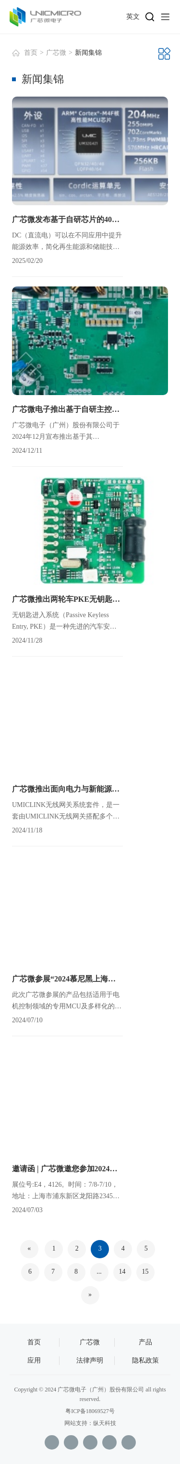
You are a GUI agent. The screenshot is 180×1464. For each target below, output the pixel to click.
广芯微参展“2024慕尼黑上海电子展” (67, 979)
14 (122, 1271)
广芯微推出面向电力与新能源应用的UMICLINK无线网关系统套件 (67, 789)
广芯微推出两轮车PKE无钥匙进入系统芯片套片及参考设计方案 (67, 599)
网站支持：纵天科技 (90, 1423)
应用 (34, 1360)
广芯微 (56, 52)
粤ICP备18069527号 (90, 1411)
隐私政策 (145, 1360)
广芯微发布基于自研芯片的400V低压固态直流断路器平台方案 (67, 219)
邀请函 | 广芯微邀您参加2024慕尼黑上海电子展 (67, 1169)
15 (145, 1271)
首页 (30, 52)
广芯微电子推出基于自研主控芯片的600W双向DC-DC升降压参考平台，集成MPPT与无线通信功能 (67, 409)
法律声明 (89, 1360)
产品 (145, 1342)
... (99, 1271)
